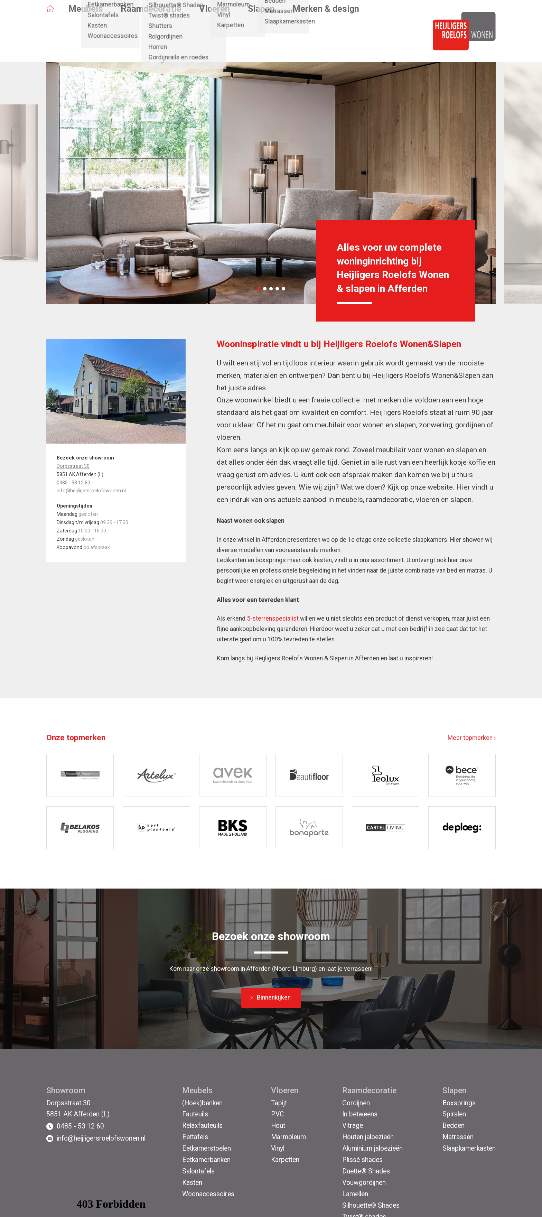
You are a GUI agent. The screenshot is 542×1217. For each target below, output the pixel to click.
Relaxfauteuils (202, 1126)
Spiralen (454, 1114)
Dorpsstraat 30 (73, 466)
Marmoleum (288, 1137)
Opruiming (60, 20)
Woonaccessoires (208, 1194)
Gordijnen (356, 1103)
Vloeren (214, 39)
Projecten (170, 20)
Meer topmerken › (472, 737)
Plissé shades (362, 1160)
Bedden (453, 1126)
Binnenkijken (274, 997)
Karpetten (285, 1160)
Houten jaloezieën (368, 1137)
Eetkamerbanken (206, 1160)
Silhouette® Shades (371, 1205)
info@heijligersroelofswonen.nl (91, 490)
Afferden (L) (293, 20)
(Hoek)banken (202, 1103)
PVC (277, 1114)
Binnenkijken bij (128, 20)
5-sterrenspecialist (273, 618)
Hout (278, 1126)
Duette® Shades (366, 1171)
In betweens (359, 1114)
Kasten (192, 1183)
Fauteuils (195, 1114)
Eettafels (195, 1137)
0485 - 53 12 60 (73, 482)
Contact (202, 20)
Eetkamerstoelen (206, 1148)
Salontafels (198, 1171)
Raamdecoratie (151, 39)
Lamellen (355, 1194)
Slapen (261, 39)
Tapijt (279, 1103)
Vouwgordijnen (364, 1183)
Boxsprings (459, 1103)
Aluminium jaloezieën (372, 1148)
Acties (91, 20)
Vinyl (277, 1148)
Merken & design (325, 39)
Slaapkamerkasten (469, 1148)
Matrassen (458, 1137)
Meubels (85, 39)
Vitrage (352, 1126)
